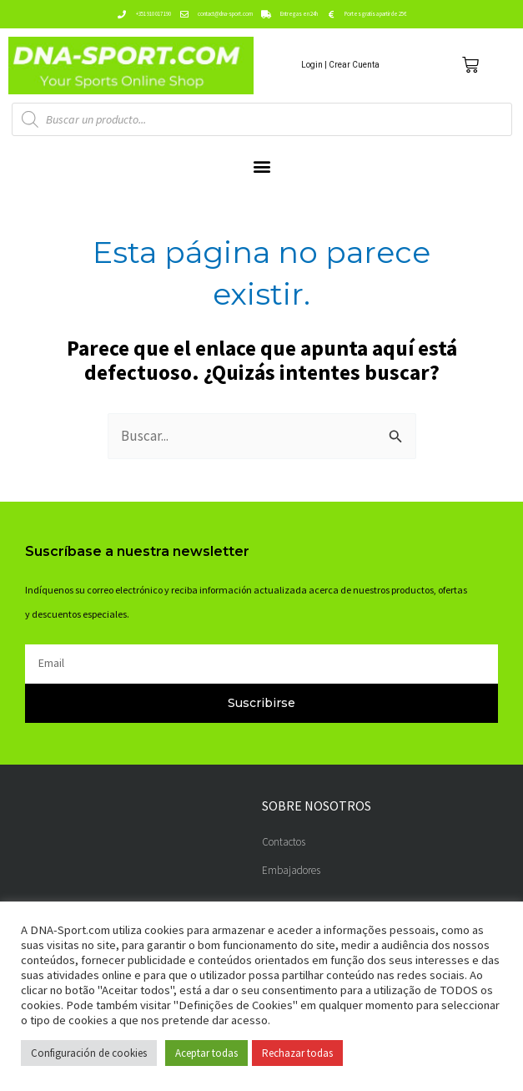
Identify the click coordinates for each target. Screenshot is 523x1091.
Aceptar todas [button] (206, 1053)
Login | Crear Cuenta (340, 64)
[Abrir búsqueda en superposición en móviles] (262, 119)
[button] (261, 166)
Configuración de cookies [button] (89, 1053)
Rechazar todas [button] (297, 1053)
